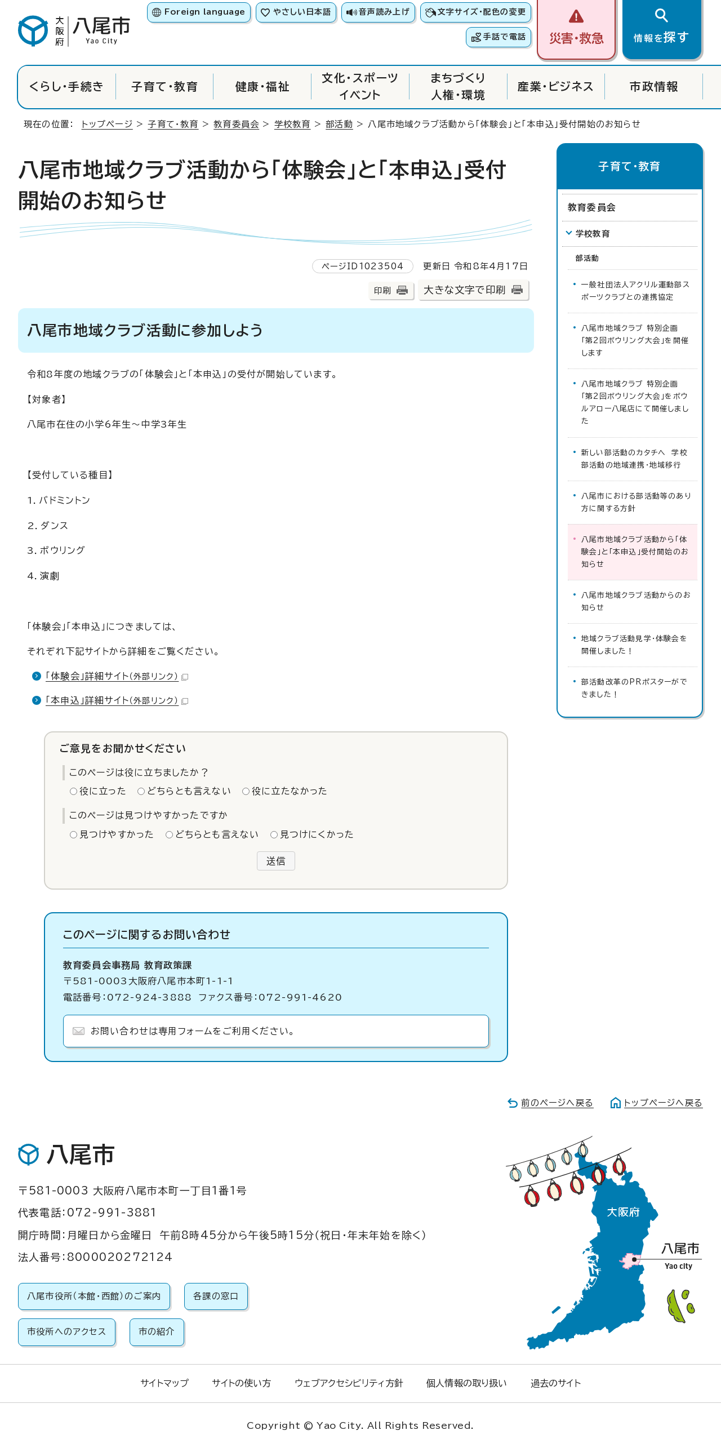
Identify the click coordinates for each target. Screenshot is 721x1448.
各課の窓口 (216, 1296)
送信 (276, 860)
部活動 (339, 124)
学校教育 (292, 124)
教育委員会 (236, 124)
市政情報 (654, 86)
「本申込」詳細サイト (117, 700)
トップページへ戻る (663, 1103)
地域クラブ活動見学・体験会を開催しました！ (634, 645)
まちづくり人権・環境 (458, 86)
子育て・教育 (164, 86)
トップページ (107, 124)
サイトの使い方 (241, 1383)
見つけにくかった (317, 834)
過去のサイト (556, 1383)
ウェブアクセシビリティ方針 (349, 1383)
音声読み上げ (384, 12)
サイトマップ (164, 1383)
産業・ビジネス (556, 86)
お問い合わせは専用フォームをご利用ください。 (193, 1031)
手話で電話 (504, 37)
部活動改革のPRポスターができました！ (634, 688)
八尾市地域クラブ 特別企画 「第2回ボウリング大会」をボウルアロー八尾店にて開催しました (635, 402)
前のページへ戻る (557, 1103)
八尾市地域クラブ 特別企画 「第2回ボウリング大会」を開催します (635, 341)
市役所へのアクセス (66, 1331)
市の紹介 (157, 1331)
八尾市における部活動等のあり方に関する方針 (636, 502)
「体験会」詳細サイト (117, 676)
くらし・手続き (66, 86)
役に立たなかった (290, 791)
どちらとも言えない (189, 791)
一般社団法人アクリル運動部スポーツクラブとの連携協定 (635, 291)
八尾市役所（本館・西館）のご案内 (94, 1296)
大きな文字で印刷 (465, 290)
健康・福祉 (262, 86)
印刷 (382, 290)
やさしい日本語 (302, 12)
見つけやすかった (117, 834)
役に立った (103, 791)
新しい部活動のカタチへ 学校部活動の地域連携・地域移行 (634, 459)
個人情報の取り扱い (466, 1383)
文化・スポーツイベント (360, 86)
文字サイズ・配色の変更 (482, 12)
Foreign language (204, 12)
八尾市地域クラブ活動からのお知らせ (636, 601)
